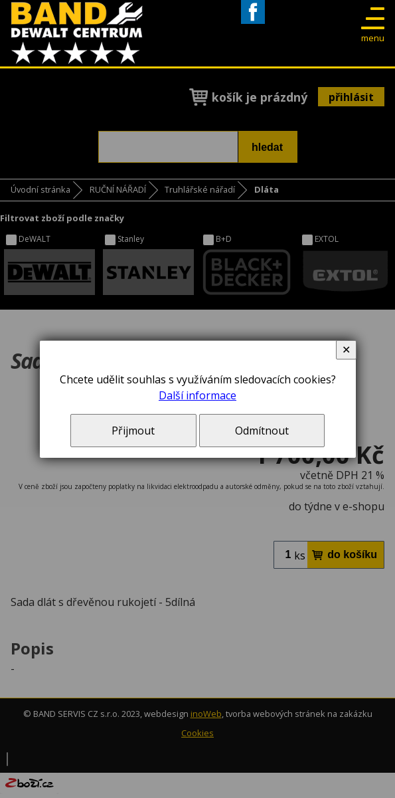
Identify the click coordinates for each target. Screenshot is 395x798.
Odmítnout (262, 430)
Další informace (197, 395)
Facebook (253, 23)
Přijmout (133, 430)
